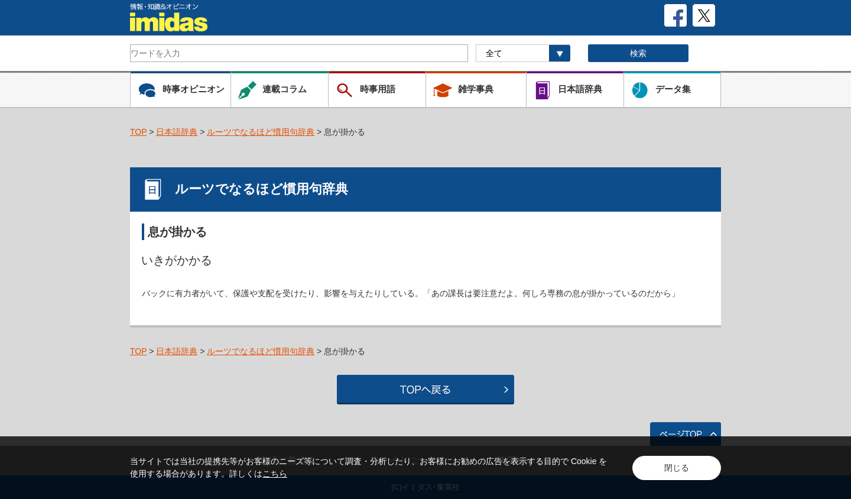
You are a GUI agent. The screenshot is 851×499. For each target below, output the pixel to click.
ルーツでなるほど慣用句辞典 (260, 132)
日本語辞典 (176, 132)
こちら (274, 473)
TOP (138, 132)
